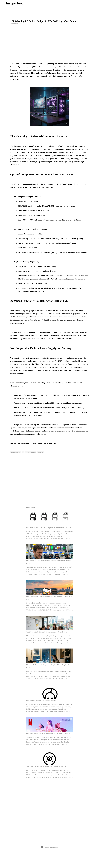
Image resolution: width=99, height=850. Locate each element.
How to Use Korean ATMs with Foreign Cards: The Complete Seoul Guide (49, 528)
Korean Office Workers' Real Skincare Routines (41, 700)
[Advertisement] (49, 45)
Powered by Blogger (49, 847)
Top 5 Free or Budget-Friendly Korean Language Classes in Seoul (46, 632)
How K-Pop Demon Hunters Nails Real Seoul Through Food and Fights (48, 733)
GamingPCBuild (15, 452)
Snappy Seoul (14, 3)
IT (23, 452)
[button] (11, 27)
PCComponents (31, 452)
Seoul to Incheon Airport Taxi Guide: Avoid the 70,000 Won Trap (46, 766)
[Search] (27, 3)
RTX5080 (40, 452)
